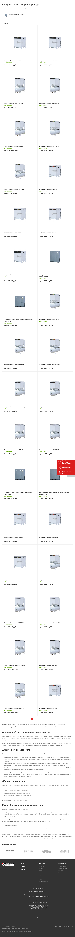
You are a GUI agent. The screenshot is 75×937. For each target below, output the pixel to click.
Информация (62, 863)
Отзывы (40, 879)
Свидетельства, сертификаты (45, 872)
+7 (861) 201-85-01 (38, 889)
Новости (41, 877)
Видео (59, 874)
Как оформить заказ (43, 881)
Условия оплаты (62, 866)
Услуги (22, 866)
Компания (42, 863)
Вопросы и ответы (43, 874)
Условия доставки (62, 868)
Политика (60, 872)
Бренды (22, 869)
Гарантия (60, 870)
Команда (41, 868)
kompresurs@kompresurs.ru (38, 891)
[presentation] (1, 851)
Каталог (23, 863)
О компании (41, 866)
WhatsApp (37, 917)
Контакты (41, 870)
